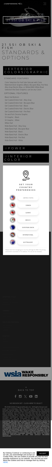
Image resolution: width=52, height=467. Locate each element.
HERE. (5, 462)
